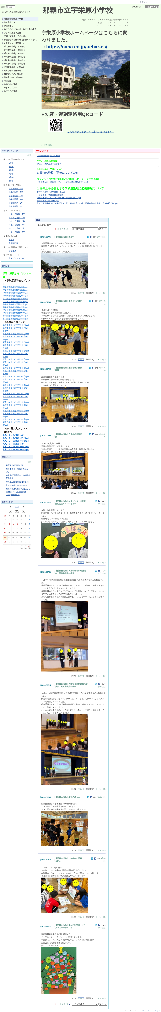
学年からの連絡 (9, 84)
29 (17, 520)
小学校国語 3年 (16, 196)
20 (17, 533)
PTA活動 (6, 81)
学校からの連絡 (9, 91)
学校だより (7, 26)
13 (17, 529)
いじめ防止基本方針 (11, 33)
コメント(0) (101, 293)
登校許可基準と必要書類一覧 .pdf (51, 192)
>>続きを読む (47, 145)
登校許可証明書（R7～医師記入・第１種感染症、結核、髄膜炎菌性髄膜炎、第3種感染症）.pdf (77, 203)
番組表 (11, 240)
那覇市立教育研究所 (14, 465)
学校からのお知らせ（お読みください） (20, 40)
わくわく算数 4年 (17, 225)
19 (13, 533)
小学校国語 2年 (16, 192)
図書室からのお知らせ (12, 74)
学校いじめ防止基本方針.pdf (49, 164)
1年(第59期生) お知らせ (13, 46)
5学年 (11, 177)
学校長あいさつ (9, 22)
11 (9, 529)
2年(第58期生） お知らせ (13, 50)
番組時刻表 (13, 243)
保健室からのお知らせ (12, 77)
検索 (29, 155)
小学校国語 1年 (16, 188)
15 (25, 529)
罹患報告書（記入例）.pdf (48, 200)
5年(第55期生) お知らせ (13, 60)
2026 (17, 507)
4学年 (11, 174)
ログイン (143, 2)
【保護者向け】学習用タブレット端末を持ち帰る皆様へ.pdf (62, 182)
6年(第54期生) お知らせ (13, 64)
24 (5, 538)
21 (21, 533)
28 (13, 520)
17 (5, 533)
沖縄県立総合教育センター (17, 482)
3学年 (11, 170)
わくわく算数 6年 (17, 232)
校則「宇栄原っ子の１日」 (14, 36)
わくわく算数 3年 (17, 221)
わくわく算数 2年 (17, 218)
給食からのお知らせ (11, 70)
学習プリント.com (16, 258)
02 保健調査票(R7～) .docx (48, 156)
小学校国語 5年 (16, 203)
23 (29, 533)
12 (13, 529)
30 (21, 520)
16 (29, 529)
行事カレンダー (9, 88)
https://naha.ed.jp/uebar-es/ (76, 46)
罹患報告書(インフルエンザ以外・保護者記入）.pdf (59, 198)
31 (5, 542)
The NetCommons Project (151, 1011)
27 (9, 520)
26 (5, 520)
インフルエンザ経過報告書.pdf (50, 195)
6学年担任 (101, 237)
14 (21, 529)
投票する (81, 293)
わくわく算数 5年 (17, 228)
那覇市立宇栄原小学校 (12, 19)
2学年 (11, 166)
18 (9, 533)
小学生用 (12, 251)
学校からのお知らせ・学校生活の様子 (19, 29)
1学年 (11, 163)
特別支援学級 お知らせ (13, 67)
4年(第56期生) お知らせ (13, 57)
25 (9, 538)
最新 (8, 7)
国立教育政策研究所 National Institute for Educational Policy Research (18, 492)
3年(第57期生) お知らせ (13, 53)
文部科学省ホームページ (16, 485)
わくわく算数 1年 (17, 214)
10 (5, 529)
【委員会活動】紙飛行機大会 (67, 797)
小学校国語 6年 (16, 206)
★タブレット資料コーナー (14, 43)
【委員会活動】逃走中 (64, 237)
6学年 (11, 181)
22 (25, 533)
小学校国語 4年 (16, 199)
